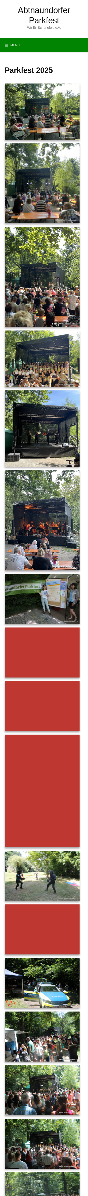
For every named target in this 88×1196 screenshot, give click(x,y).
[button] (8, 1187)
